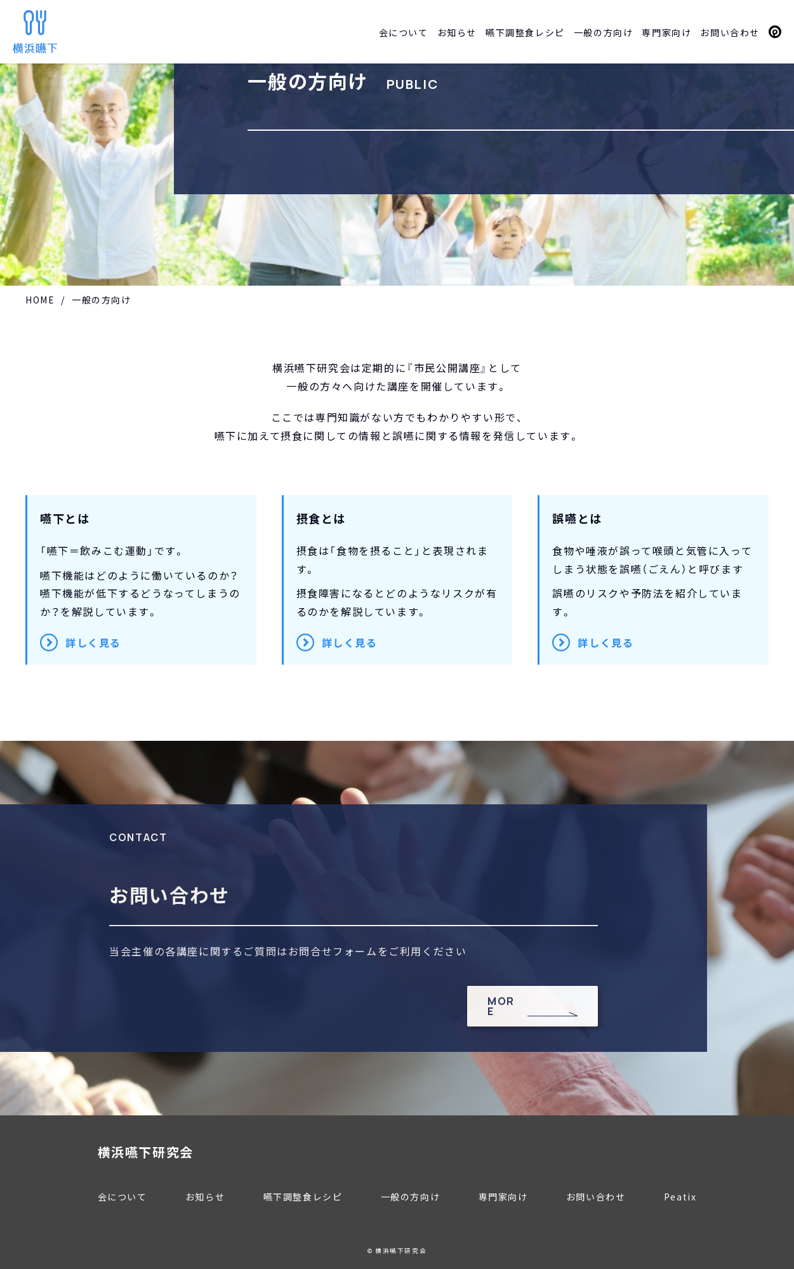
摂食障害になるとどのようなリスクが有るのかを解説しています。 (398, 579)
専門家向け (666, 32)
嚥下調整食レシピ (525, 32)
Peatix (775, 31)
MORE (501, 1006)
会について (403, 32)
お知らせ (457, 32)
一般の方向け (603, 32)
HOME (40, 299)
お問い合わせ (730, 32)
